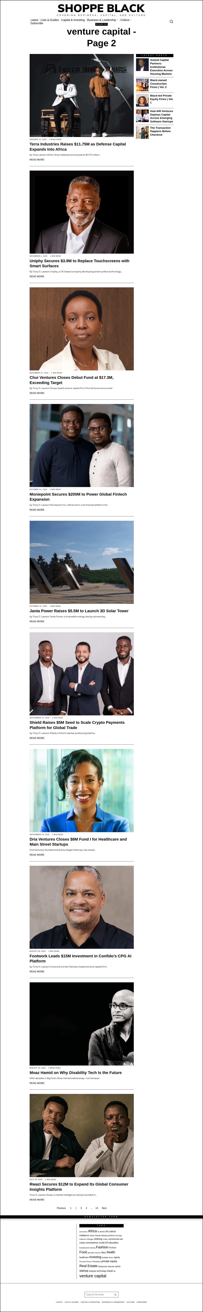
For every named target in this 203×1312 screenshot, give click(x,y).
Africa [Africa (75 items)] (92, 1231)
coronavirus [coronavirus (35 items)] (92, 1242)
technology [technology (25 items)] (101, 1271)
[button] (115, 1294)
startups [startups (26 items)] (92, 1271)
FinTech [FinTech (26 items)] (112, 1248)
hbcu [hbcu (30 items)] (103, 1252)
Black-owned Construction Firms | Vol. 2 (158, 84)
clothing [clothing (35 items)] (98, 1239)
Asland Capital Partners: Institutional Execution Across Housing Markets (161, 66)
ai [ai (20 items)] (98, 1232)
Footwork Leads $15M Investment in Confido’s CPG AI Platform (80, 958)
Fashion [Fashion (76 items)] (102, 1247)
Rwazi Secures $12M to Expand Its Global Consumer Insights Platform (79, 1187)
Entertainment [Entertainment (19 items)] (84, 1248)
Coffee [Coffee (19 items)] (105, 1239)
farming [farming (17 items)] (92, 1248)
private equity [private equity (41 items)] (109, 1261)
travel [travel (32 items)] (110, 1271)
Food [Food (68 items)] (83, 1252)
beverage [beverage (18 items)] (118, 1235)
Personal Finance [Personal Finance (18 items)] (85, 1261)
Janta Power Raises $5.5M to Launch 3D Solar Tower (79, 611)
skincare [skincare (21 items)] (111, 1266)
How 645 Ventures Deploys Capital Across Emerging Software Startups (161, 116)
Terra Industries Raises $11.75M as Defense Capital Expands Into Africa (78, 146)
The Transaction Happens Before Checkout (160, 131)
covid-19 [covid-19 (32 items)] (103, 1242)
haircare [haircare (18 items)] (98, 1253)
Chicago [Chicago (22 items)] (89, 1239)
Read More (37, 159)
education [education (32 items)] (113, 1242)
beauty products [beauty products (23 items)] (108, 1235)
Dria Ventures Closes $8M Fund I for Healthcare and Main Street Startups (78, 842)
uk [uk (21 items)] (114, 1271)
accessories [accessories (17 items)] (83, 1231)
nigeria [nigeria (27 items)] (117, 1257)
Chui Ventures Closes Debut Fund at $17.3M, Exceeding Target (71, 380)
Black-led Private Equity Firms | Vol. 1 (161, 99)
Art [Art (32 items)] (107, 1231)
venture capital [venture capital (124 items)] (92, 1275)
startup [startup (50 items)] (83, 1270)
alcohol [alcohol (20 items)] (102, 1232)
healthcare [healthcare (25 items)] (84, 1257)
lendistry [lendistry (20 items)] (105, 1257)
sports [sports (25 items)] (118, 1266)
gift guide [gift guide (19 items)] (91, 1253)
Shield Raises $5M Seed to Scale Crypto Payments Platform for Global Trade (77, 725)
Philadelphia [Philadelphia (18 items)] (96, 1261)
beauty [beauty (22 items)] (98, 1235)
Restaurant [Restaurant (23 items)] (102, 1266)
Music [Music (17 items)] (111, 1257)
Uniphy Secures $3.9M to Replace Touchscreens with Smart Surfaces (79, 263)
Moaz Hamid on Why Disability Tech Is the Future (76, 1072)
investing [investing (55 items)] (95, 1257)
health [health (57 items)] (111, 1252)
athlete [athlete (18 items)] (92, 1235)
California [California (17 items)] (82, 1239)
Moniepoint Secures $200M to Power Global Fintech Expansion (78, 497)
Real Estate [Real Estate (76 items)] (88, 1266)
